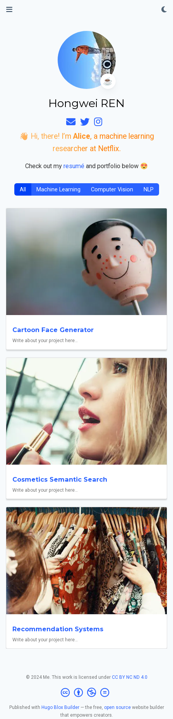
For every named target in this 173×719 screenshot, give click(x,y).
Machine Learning (58, 189)
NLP (149, 189)
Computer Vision (112, 189)
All (23, 189)
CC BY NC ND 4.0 (129, 677)
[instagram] (98, 123)
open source (117, 707)
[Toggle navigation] (9, 10)
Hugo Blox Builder (60, 707)
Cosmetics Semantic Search (59, 479)
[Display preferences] (164, 9)
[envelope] (70, 123)
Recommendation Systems (57, 629)
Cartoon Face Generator (53, 330)
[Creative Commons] (86, 693)
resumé (73, 166)
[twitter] (84, 123)
